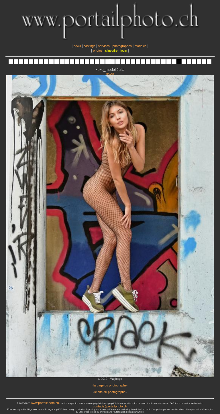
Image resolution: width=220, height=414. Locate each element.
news (77, 46)
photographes (122, 46)
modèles (141, 46)
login (123, 50)
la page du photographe (110, 385)
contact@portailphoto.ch (110, 406)
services (103, 46)
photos (98, 50)
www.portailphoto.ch (45, 403)
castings (89, 46)
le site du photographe (110, 392)
